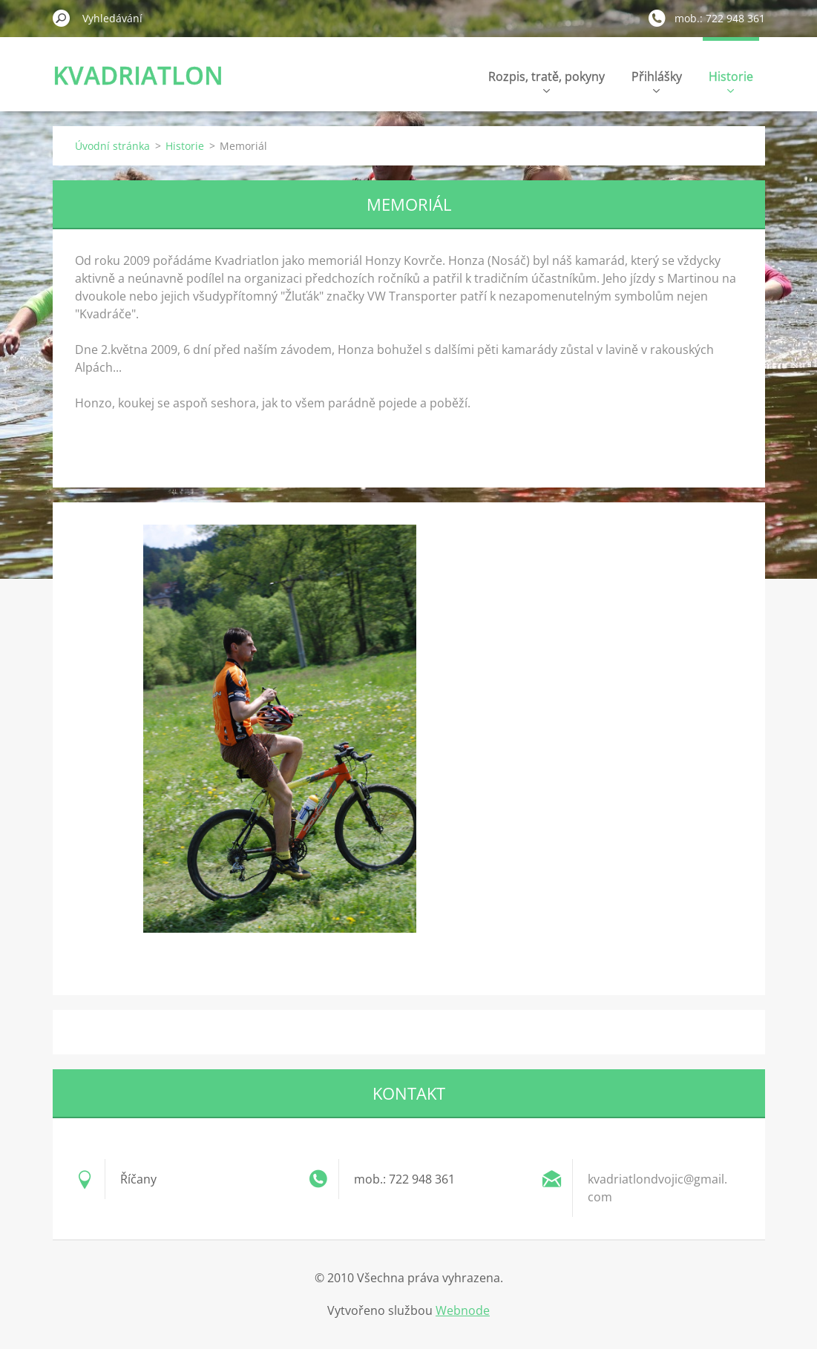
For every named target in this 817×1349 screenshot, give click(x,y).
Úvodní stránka (112, 146)
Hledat (61, 17)
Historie (731, 80)
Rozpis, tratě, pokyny (546, 80)
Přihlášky (657, 80)
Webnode (463, 1310)
